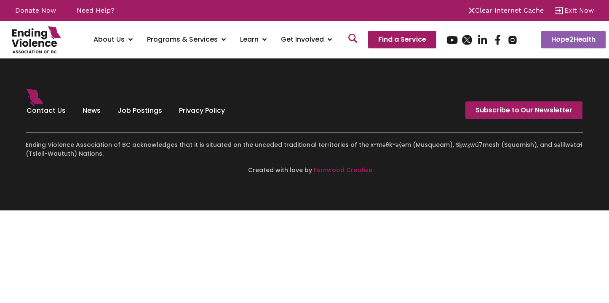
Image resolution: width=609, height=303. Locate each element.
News (92, 110)
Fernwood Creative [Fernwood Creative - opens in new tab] (343, 170)
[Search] (353, 39)
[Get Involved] (307, 39)
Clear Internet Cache (509, 10)
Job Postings (140, 110)
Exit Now (579, 10)
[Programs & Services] (187, 39)
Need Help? (96, 10)
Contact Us (46, 110)
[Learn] (254, 39)
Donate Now (35, 10)
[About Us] (114, 39)
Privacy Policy (202, 110)
